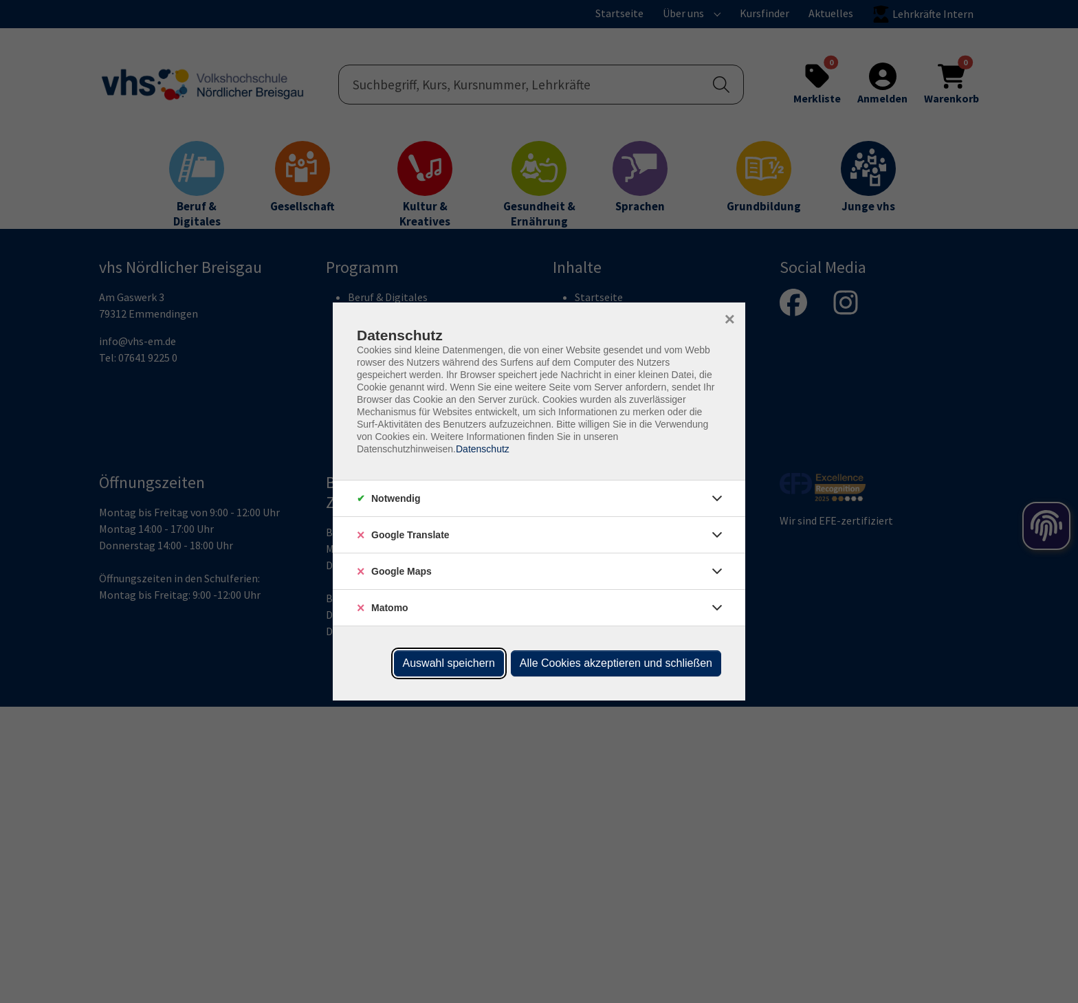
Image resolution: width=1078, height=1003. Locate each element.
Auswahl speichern (449, 663)
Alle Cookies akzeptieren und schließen (616, 663)
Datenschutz (482, 448)
